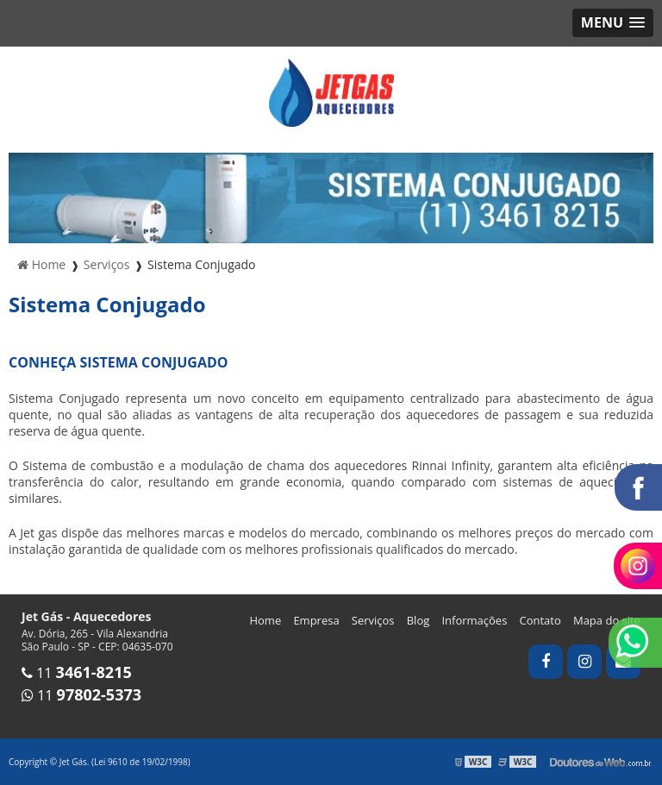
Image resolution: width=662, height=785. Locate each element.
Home (265, 620)
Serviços (373, 620)
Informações (474, 620)
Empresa (316, 620)
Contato (540, 620)
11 (77, 672)
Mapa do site (606, 620)
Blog (418, 620)
